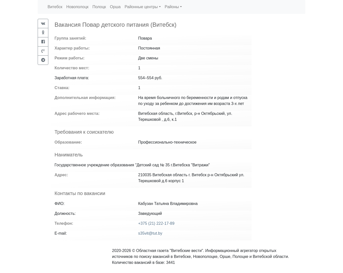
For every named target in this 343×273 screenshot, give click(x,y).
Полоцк (99, 7)
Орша (115, 7)
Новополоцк (77, 7)
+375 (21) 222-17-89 (156, 223)
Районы (172, 7)
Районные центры (141, 7)
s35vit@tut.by (150, 233)
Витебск (55, 7)
